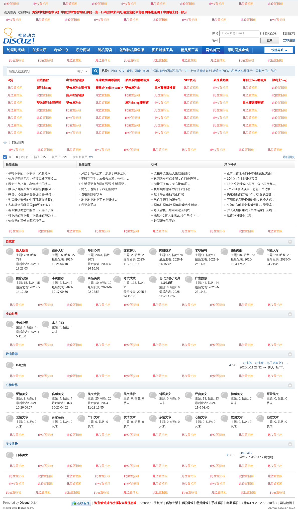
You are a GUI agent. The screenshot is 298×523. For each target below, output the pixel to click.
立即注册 (289, 40)
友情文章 (130, 417)
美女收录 (12, 444)
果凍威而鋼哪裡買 (108, 80)
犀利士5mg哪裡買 (254, 80)
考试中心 (61, 50)
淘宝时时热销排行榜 (45, 12)
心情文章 (201, 417)
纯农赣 (268, 457)
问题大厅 (273, 250)
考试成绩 (130, 278)
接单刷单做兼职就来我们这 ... (173, 189)
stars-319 (246, 453)
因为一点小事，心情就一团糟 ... (29, 184)
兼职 (146, 71)
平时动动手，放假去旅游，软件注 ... (105, 178)
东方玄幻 (58, 323)
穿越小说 (22, 323)
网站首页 (213, 50)
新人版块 (22, 250)
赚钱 (130, 71)
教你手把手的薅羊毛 (167, 199)
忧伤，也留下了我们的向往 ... (101, 189)
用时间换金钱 (238, 50)
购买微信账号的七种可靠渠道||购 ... (31, 199)
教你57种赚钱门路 (239, 215)
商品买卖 (94, 278)
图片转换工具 (162, 50)
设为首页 (10, 12)
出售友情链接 (75, 80)
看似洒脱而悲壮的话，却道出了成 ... (32, 210)
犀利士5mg (44, 87)
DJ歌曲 (21, 365)
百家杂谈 (58, 417)
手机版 (158, 503)
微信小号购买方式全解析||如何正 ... (31, 189)
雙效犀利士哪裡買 (78, 87)
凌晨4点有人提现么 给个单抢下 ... (176, 215)
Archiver (145, 503)
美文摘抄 (130, 394)
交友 (122, 71)
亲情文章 (165, 417)
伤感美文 (58, 394)
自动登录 (268, 33)
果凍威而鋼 (220, 80)
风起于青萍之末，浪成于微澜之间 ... (105, 173)
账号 (215, 33)
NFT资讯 (190, 80)
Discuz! (25, 502)
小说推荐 (58, 278)
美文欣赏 (94, 394)
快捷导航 (277, 50)
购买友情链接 (75, 95)
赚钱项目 (237, 250)
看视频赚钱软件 (91, 194)
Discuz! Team (25, 507)
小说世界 (12, 314)
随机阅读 (105, 50)
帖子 (80, 71)
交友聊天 (130, 250)
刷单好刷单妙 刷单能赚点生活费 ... (177, 205)
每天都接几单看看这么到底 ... (173, 210)
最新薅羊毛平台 (164, 220)
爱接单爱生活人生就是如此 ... (173, 173)
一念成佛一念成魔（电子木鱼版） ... (264, 363)
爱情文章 (22, 417)
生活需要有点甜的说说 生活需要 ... (104, 184)
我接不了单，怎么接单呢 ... (172, 184)
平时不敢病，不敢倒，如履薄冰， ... (32, 173)
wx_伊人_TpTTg (273, 367)
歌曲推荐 (12, 354)
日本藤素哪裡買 (164, 87)
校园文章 (237, 417)
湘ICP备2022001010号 (259, 503)
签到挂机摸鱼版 (132, 50)
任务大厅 (39, 50)
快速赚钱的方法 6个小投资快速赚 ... (251, 194)
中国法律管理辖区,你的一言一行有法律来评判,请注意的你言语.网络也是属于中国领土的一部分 (124, 12)
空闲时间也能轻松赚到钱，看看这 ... (251, 205)
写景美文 (273, 394)
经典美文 (201, 394)
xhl (91, 157)
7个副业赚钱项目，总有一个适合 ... (250, 189)
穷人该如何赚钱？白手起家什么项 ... (251, 210)
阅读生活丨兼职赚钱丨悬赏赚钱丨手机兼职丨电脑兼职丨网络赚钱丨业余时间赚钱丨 (5, 142)
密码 (215, 40)
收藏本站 (24, 12)
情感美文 (237, 394)
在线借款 (43, 80)
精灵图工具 (189, 50)
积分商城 (83, 50)
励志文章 (273, 417)
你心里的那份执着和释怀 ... (26, 220)
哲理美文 (165, 394)
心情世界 (12, 385)
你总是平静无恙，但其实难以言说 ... (32, 178)
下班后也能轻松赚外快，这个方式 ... (251, 199)
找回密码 (289, 33)
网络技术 (165, 250)
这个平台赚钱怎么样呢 (169, 194)
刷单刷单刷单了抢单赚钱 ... (99, 199)
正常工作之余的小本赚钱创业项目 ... (251, 173)
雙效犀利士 (132, 87)
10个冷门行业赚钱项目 (242, 178)
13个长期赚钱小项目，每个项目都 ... (251, 184)
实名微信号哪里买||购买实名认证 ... (31, 205)
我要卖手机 (88, 205)
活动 (114, 71)
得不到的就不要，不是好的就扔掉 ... (32, 215)
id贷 (10, 80)
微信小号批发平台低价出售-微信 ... (31, 194)
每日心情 (94, 250)
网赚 (138, 71)
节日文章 (94, 417)
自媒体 (10, 241)
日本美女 (22, 455)
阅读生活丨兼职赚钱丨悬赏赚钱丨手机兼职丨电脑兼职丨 (203, 503)
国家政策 (22, 278)
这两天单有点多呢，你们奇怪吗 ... (176, 178)
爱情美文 (22, 394)
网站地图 (286, 503)
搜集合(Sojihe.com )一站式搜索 (109, 87)
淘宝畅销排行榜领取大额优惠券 (115, 503)
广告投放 (201, 278)
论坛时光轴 (16, 50)
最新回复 (289, 157)
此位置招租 (11, 4)
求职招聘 (201, 250)
